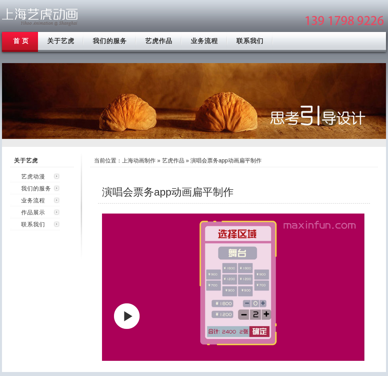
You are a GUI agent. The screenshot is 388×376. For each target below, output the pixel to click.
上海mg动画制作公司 (40, 17)
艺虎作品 (158, 41)
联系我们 (250, 41)
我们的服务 (110, 41)
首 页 (21, 41)
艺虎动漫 (33, 176)
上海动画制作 (139, 160)
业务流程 (204, 41)
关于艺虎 (60, 41)
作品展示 (33, 212)
